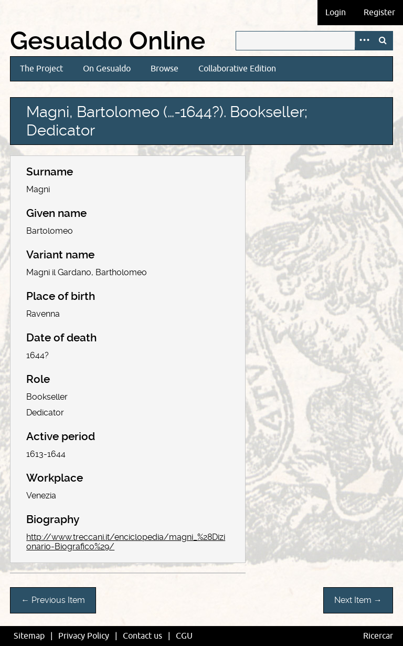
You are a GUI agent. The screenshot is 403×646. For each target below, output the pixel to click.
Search (383, 41)
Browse (164, 69)
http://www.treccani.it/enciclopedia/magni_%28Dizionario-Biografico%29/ (125, 541)
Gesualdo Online (107, 41)
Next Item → (358, 600)
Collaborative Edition (237, 69)
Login (335, 12)
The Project (41, 69)
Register (379, 12)
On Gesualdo (107, 69)
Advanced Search (364, 41)
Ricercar (378, 636)
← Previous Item (53, 600)
